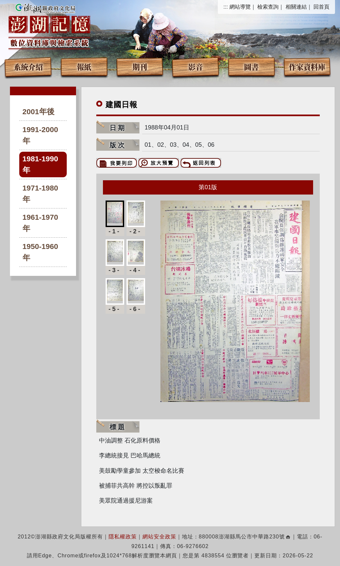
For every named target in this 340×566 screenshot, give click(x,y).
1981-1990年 (40, 164)
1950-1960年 (40, 252)
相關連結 (296, 7)
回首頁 (321, 7)
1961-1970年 (40, 223)
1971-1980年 (40, 193)
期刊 (139, 66)
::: (225, 7)
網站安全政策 (159, 536)
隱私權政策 (123, 536)
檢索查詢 (268, 7)
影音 (195, 66)
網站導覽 (240, 7)
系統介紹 (28, 66)
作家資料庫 (307, 66)
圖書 (251, 66)
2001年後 (38, 112)
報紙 (84, 66)
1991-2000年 (40, 135)
